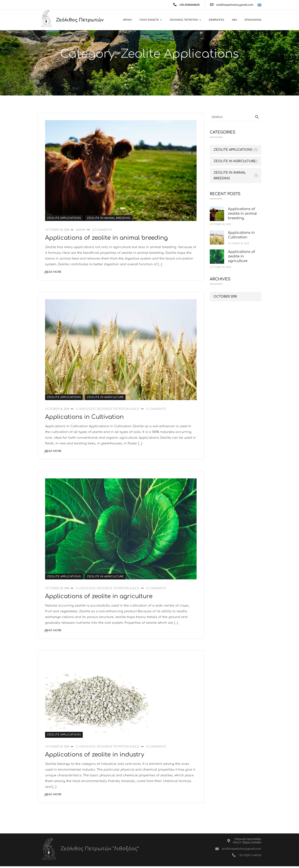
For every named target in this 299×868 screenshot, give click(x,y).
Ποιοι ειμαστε (149, 20)
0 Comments (103, 229)
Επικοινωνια (253, 20)
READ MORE (54, 272)
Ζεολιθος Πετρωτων (184, 20)
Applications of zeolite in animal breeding (107, 238)
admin (81, 229)
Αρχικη (127, 20)
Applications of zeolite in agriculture (99, 597)
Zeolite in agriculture (106, 397)
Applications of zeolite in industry (95, 756)
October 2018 (225, 296)
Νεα (234, 20)
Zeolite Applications (64, 218)
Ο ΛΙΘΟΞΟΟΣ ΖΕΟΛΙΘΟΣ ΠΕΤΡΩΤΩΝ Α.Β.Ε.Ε (108, 409)
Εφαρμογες (216, 20)
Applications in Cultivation (85, 417)
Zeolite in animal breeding (109, 218)
